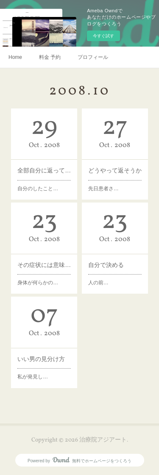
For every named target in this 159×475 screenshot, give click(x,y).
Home (15, 57)
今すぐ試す (103, 35)
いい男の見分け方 (41, 359)
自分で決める (106, 264)
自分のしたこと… (37, 189)
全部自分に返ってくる (44, 170)
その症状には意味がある (44, 264)
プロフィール (93, 57)
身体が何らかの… (37, 283)
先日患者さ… (103, 189)
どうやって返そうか (115, 170)
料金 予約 (50, 57)
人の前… (98, 283)
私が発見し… (32, 377)
